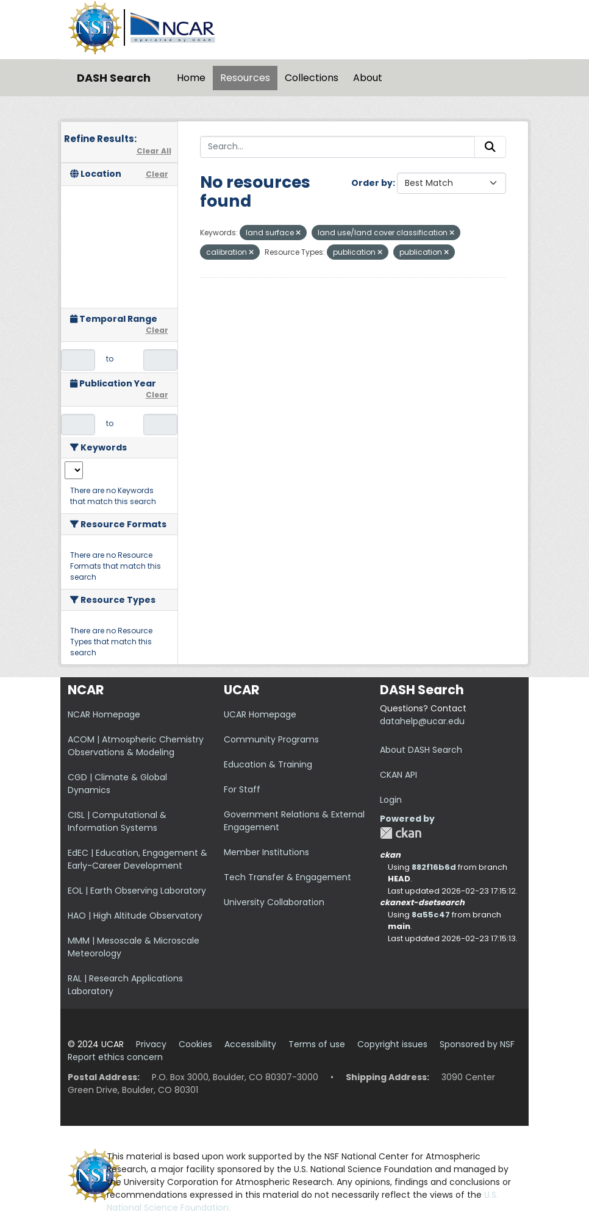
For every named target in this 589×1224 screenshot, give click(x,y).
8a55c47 (431, 914)
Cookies (195, 1044)
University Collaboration (274, 902)
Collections (311, 78)
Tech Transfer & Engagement (287, 877)
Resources (245, 78)
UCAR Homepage (260, 714)
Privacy (151, 1044)
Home (191, 78)
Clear (157, 174)
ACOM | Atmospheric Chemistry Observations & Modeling (136, 745)
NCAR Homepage (104, 714)
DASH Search (114, 77)
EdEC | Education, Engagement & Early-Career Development (137, 859)
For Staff (242, 789)
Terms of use (316, 1044)
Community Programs (271, 739)
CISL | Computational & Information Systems (117, 821)
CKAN (400, 833)
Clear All (154, 151)
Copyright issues (392, 1044)
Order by (372, 183)
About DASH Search (421, 750)
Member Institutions (266, 852)
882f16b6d (434, 867)
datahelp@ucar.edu (422, 721)
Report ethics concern (115, 1057)
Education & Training (268, 764)
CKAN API (398, 775)
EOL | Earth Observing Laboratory (137, 890)
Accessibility (250, 1044)
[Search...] (338, 147)
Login (391, 800)
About (367, 78)
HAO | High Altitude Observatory (135, 915)
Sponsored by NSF (477, 1044)
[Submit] (490, 147)
